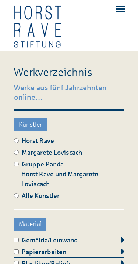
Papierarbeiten (40, 252)
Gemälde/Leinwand (46, 240)
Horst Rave (34, 140)
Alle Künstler (37, 195)
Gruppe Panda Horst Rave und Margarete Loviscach (56, 174)
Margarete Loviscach (48, 152)
